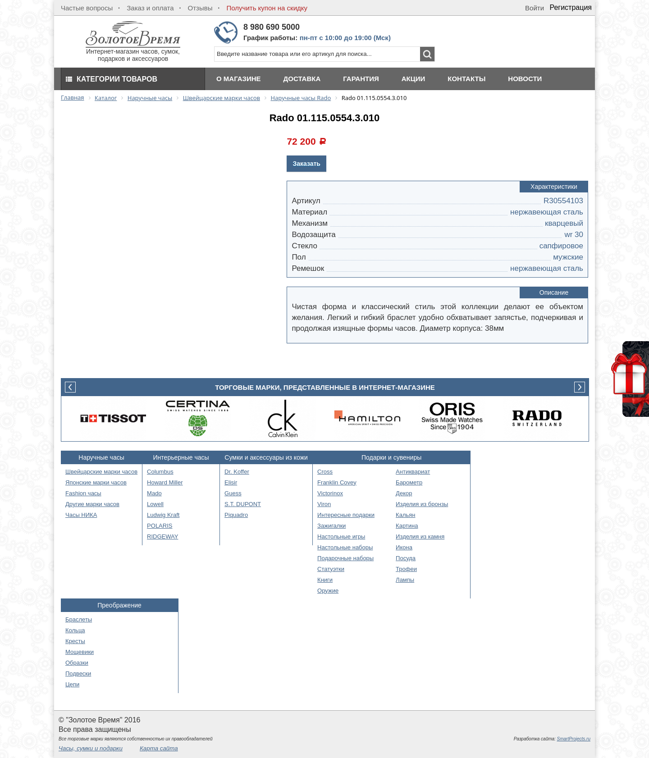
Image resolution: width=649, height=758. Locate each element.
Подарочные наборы (345, 558)
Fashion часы (83, 493)
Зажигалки (331, 525)
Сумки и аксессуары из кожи (266, 457)
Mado (154, 493)
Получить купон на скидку (267, 8)
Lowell (155, 504)
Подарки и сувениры (391, 457)
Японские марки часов (96, 482)
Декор (404, 493)
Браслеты (78, 619)
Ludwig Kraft (163, 514)
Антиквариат (413, 471)
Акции (413, 78)
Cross (325, 471)
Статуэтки (330, 569)
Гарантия (361, 78)
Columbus (160, 471)
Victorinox (330, 493)
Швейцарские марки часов (101, 471)
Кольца (75, 630)
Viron (324, 504)
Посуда (406, 558)
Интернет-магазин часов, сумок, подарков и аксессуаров (133, 52)
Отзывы (200, 8)
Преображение (119, 605)
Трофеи (406, 569)
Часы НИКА (81, 514)
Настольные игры (341, 536)
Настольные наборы (345, 547)
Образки (76, 662)
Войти (534, 8)
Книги (325, 579)
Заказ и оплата (150, 8)
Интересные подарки (346, 514)
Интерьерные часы (181, 457)
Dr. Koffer (236, 471)
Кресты (75, 641)
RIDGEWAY (162, 536)
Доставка (302, 78)
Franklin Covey (336, 482)
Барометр (409, 482)
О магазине (238, 78)
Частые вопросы (87, 8)
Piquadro (236, 514)
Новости (525, 78)
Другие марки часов (92, 504)
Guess (233, 493)
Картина (407, 525)
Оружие (327, 590)
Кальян (405, 514)
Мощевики (79, 651)
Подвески (78, 673)
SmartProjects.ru (573, 738)
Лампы (405, 579)
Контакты (466, 78)
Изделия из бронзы (422, 504)
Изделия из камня (420, 536)
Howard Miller (165, 482)
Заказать (306, 163)
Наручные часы (101, 457)
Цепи (72, 684)
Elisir (230, 482)
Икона (404, 547)
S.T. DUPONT (242, 504)
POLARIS (159, 525)
